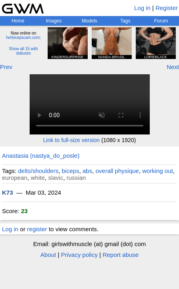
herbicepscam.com (23, 37)
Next (173, 66)
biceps (70, 170)
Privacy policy (79, 254)
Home (18, 21)
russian (76, 177)
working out (157, 170)
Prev (6, 66)
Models (89, 21)
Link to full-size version (71, 140)
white (38, 177)
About (48, 254)
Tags (125, 21)
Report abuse (121, 254)
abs (87, 170)
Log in (142, 7)
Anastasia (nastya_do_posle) (40, 155)
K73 (7, 192)
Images (53, 21)
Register (166, 7)
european (14, 177)
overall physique (117, 170)
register (37, 229)
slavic (55, 177)
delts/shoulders (38, 170)
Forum (161, 21)
